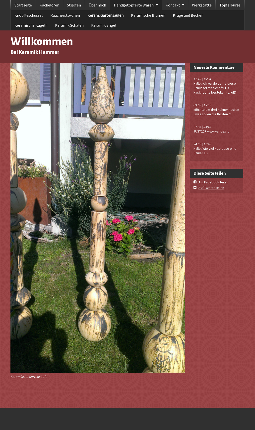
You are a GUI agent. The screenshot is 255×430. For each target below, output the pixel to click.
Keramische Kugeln (31, 25)
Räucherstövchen (65, 15)
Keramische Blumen (148, 15)
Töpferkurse (229, 4)
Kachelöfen (49, 4)
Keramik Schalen (69, 25)
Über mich (97, 4)
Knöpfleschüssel (28, 15)
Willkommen (41, 41)
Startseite (23, 4)
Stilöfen (74, 4)
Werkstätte (202, 4)
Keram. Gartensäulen (105, 15)
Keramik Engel (103, 25)
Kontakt (173, 4)
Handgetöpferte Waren (134, 4)
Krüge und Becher (188, 15)
